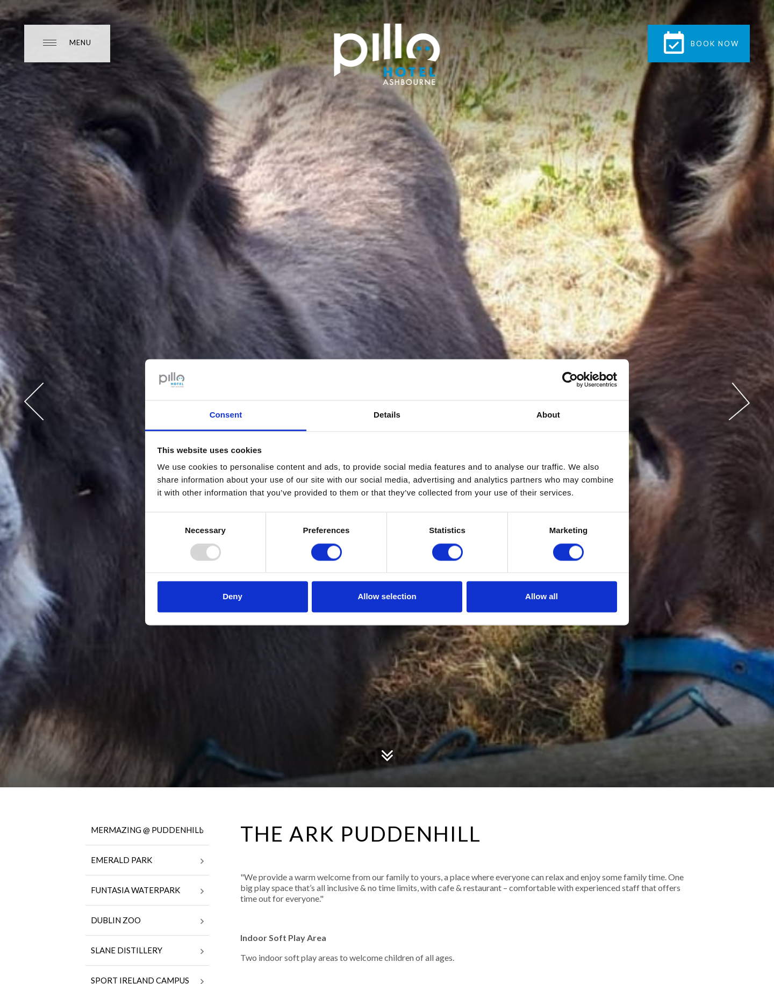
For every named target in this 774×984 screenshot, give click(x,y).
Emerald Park (147, 861)
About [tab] (548, 415)
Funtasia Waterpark (147, 891)
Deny (232, 596)
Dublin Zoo (147, 921)
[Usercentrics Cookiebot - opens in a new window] (570, 379)
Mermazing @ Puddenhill (147, 831)
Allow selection (386, 596)
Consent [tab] (226, 415)
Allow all (541, 596)
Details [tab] (387, 415)
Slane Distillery (147, 951)
